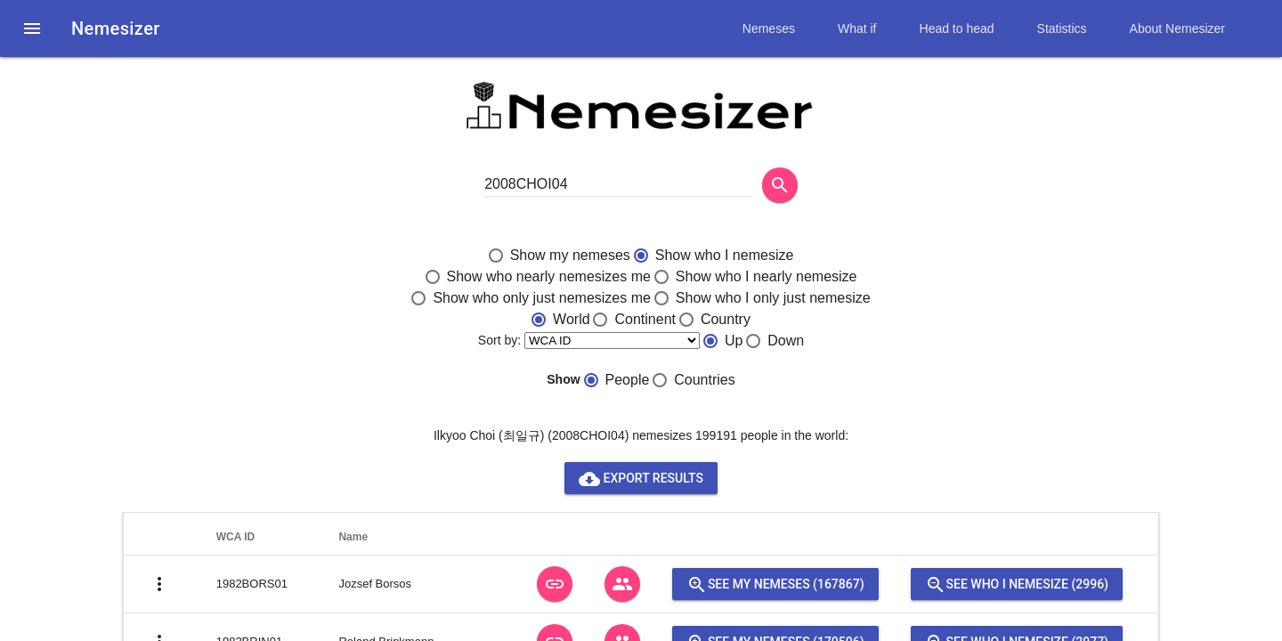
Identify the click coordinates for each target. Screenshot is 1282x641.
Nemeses (768, 28)
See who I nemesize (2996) (1017, 584)
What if (857, 28)
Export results (641, 478)
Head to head (957, 28)
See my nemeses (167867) (775, 584)
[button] (32, 28)
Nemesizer (115, 28)
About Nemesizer (1177, 28)
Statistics (1062, 28)
